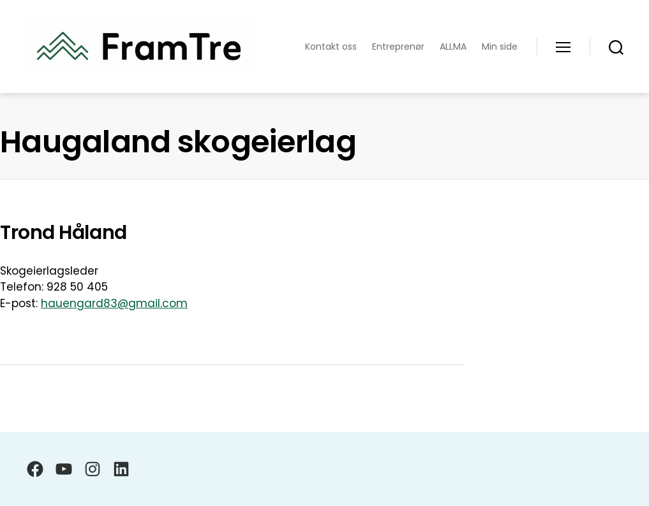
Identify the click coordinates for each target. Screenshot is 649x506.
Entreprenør (398, 46)
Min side (500, 46)
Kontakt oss (331, 46)
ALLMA (453, 46)
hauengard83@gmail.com (114, 303)
